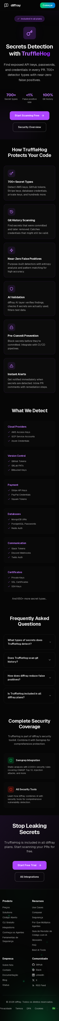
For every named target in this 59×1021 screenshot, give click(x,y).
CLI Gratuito (8, 922)
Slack (37, 969)
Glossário (37, 940)
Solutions (7, 912)
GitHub (37, 964)
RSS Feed (39, 985)
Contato (7, 970)
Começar (48, 5)
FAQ (34, 945)
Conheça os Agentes (13, 932)
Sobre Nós (8, 965)
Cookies (39, 1008)
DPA (29, 1008)
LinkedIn (38, 975)
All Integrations (29, 876)
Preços (6, 907)
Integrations (8, 927)
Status (6, 985)
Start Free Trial (30, 865)
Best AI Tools (39, 950)
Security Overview (29, 127)
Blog (5, 980)
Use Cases (37, 907)
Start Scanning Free (29, 115)
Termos (19, 1008)
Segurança (37, 917)
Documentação (10, 975)
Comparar (37, 912)
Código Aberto (10, 917)
